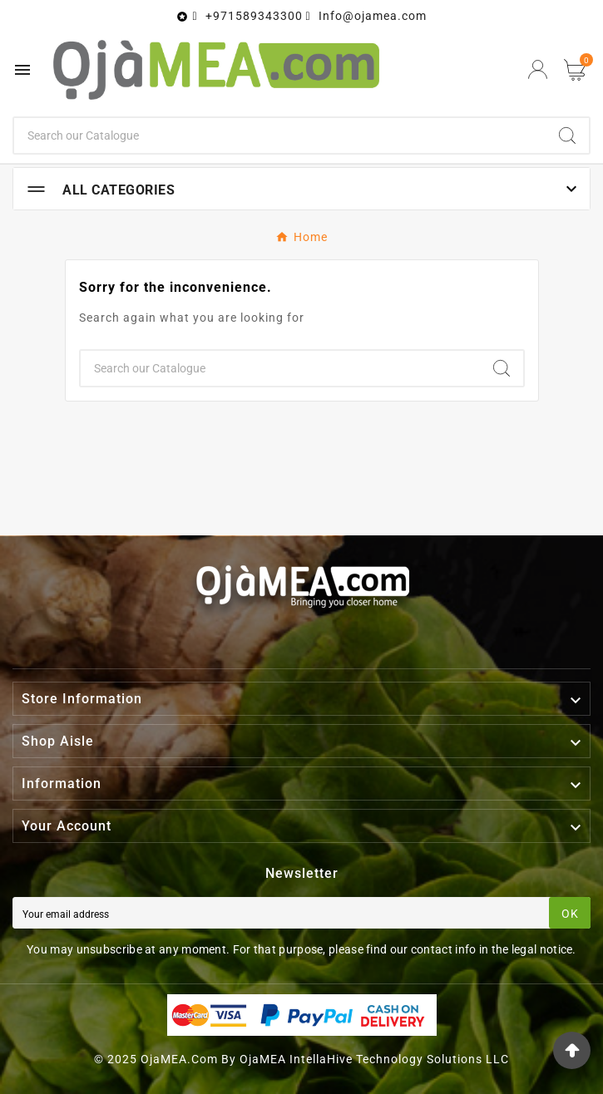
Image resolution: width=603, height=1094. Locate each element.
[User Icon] (537, 69)
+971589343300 (254, 15)
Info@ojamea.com (373, 15)
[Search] (280, 135)
